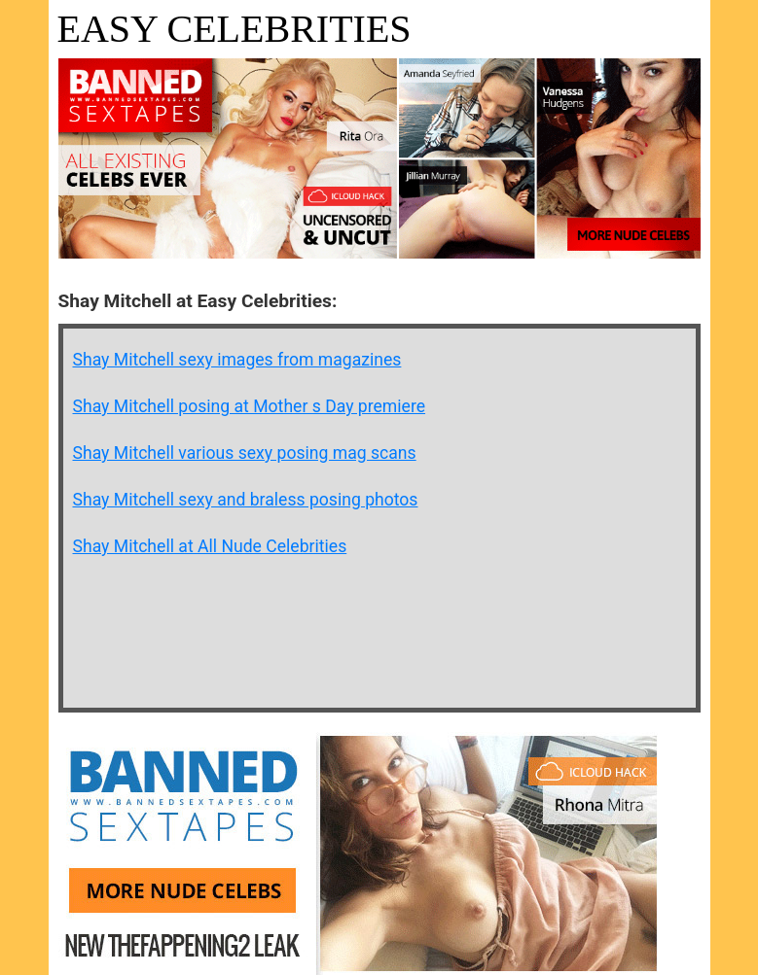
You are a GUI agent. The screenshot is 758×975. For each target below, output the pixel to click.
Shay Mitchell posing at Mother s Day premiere (249, 406)
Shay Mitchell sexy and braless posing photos (245, 499)
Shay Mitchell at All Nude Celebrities (210, 546)
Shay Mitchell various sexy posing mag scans (244, 453)
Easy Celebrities (234, 29)
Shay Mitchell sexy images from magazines (237, 359)
